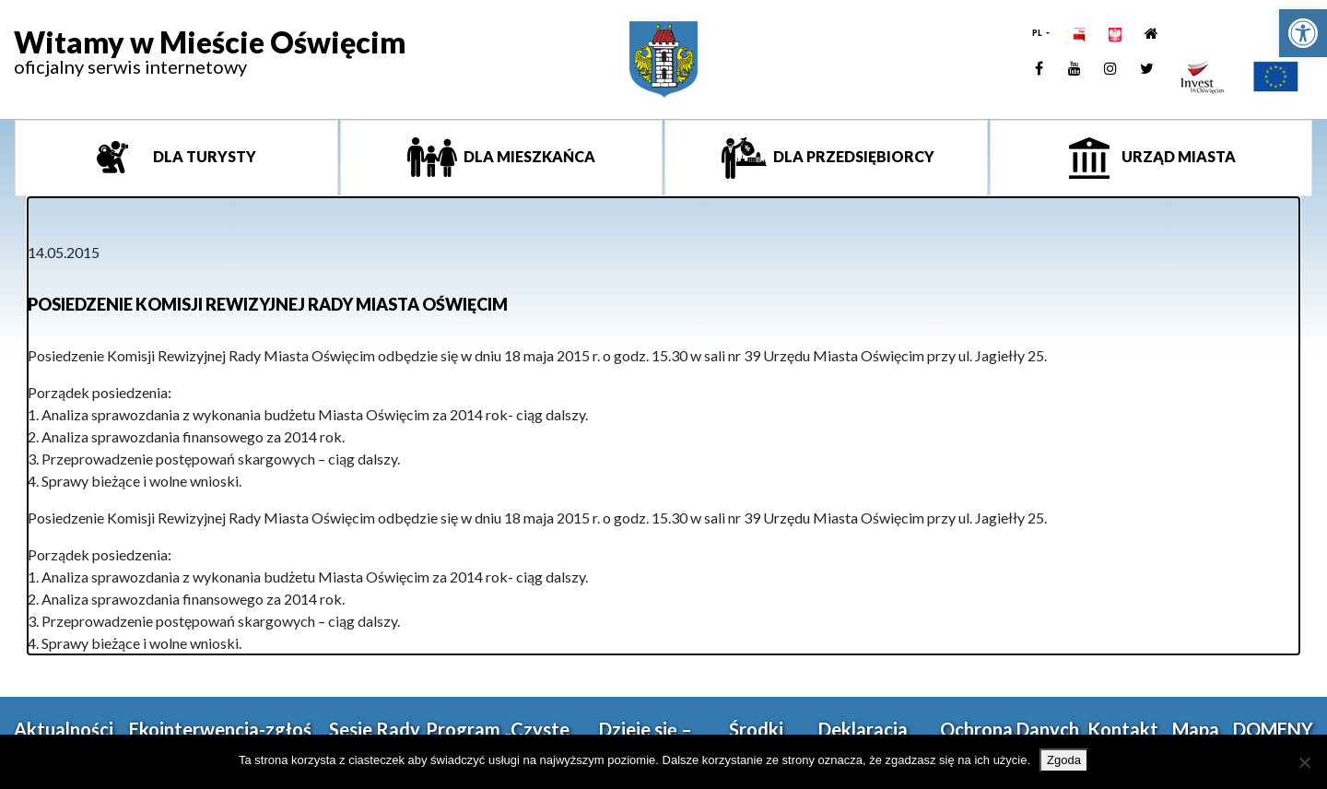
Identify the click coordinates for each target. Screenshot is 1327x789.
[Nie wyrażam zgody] (1304, 762)
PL (1038, 33)
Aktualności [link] (63, 729)
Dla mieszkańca (528, 156)
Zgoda (1064, 760)
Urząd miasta (1177, 156)
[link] (1303, 33)
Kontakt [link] (1122, 729)
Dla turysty (203, 156)
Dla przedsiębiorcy (852, 156)
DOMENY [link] (1273, 729)
